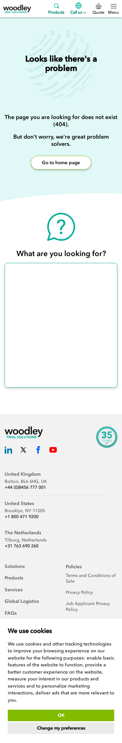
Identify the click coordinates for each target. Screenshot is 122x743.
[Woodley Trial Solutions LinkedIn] (8, 451)
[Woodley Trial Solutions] (17, 8)
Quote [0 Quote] (98, 9)
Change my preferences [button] (61, 728)
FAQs (11, 613)
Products (56, 8)
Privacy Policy (79, 592)
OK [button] (61, 715)
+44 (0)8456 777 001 (25, 487)
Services (14, 590)
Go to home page (61, 162)
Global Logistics (22, 601)
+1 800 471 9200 (21, 516)
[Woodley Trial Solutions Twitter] (23, 451)
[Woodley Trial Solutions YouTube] (53, 451)
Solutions (15, 566)
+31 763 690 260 (21, 546)
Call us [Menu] (78, 8)
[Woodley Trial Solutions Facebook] (38, 451)
